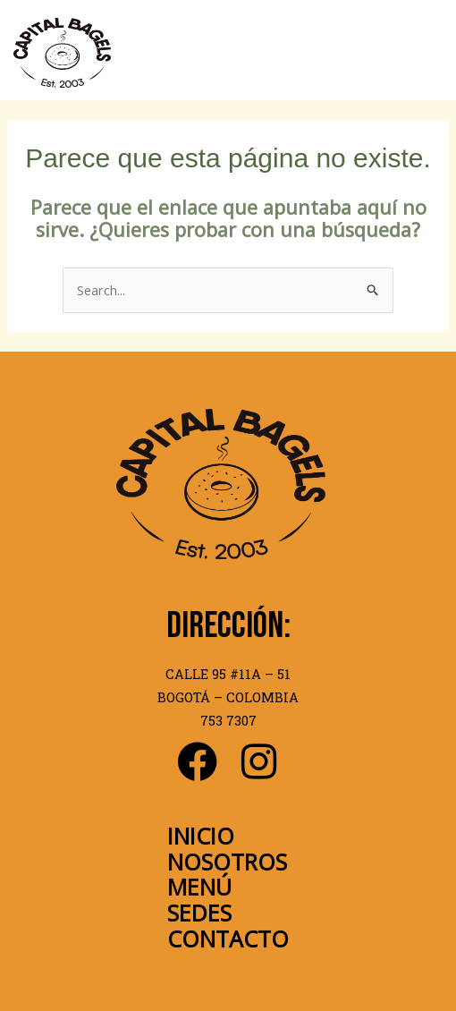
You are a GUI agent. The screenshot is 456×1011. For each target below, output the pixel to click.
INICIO (200, 835)
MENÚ (199, 886)
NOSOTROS (227, 861)
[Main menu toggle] (426, 53)
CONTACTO (228, 938)
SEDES (199, 912)
